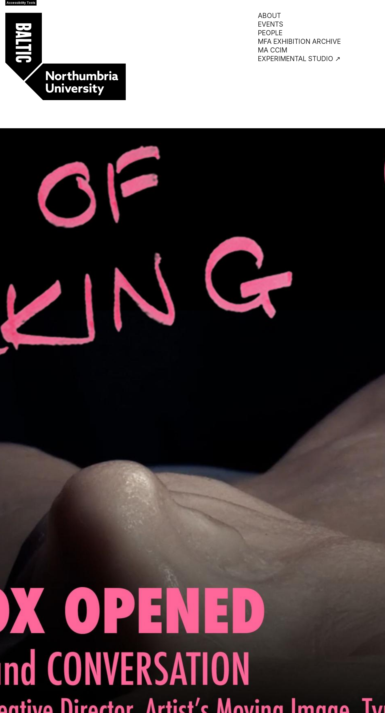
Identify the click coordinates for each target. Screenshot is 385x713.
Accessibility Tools (21, 3)
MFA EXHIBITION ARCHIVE (299, 41)
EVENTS (270, 24)
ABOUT (269, 16)
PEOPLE (270, 33)
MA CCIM (272, 50)
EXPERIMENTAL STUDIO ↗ (299, 59)
